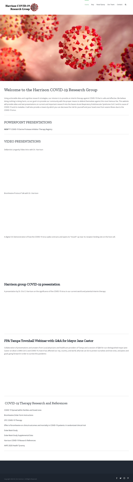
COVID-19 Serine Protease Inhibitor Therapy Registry (31, 129)
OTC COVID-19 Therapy (13, 420)
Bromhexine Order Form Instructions (18, 415)
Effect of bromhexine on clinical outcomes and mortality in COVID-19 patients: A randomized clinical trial (45, 425)
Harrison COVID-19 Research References (20, 440)
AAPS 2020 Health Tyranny (14, 445)
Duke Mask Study (11, 430)
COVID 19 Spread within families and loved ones (22, 410)
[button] (125, 4)
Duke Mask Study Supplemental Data (18, 435)
